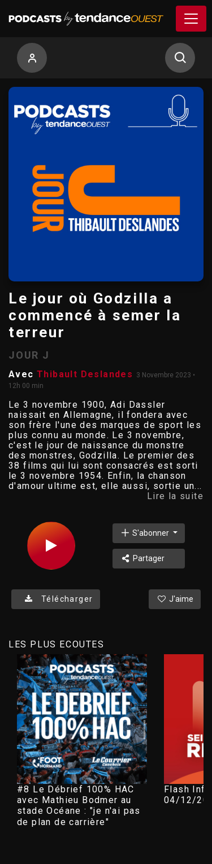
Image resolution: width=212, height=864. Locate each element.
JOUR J (29, 355)
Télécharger (56, 598)
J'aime (174, 598)
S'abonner (145, 532)
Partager (142, 558)
